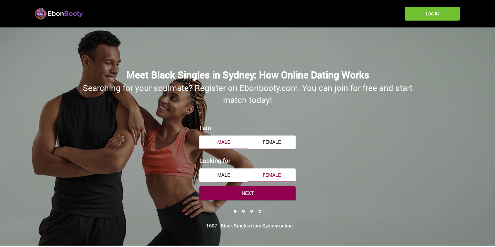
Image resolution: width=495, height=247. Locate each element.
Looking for (214, 160)
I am (205, 128)
